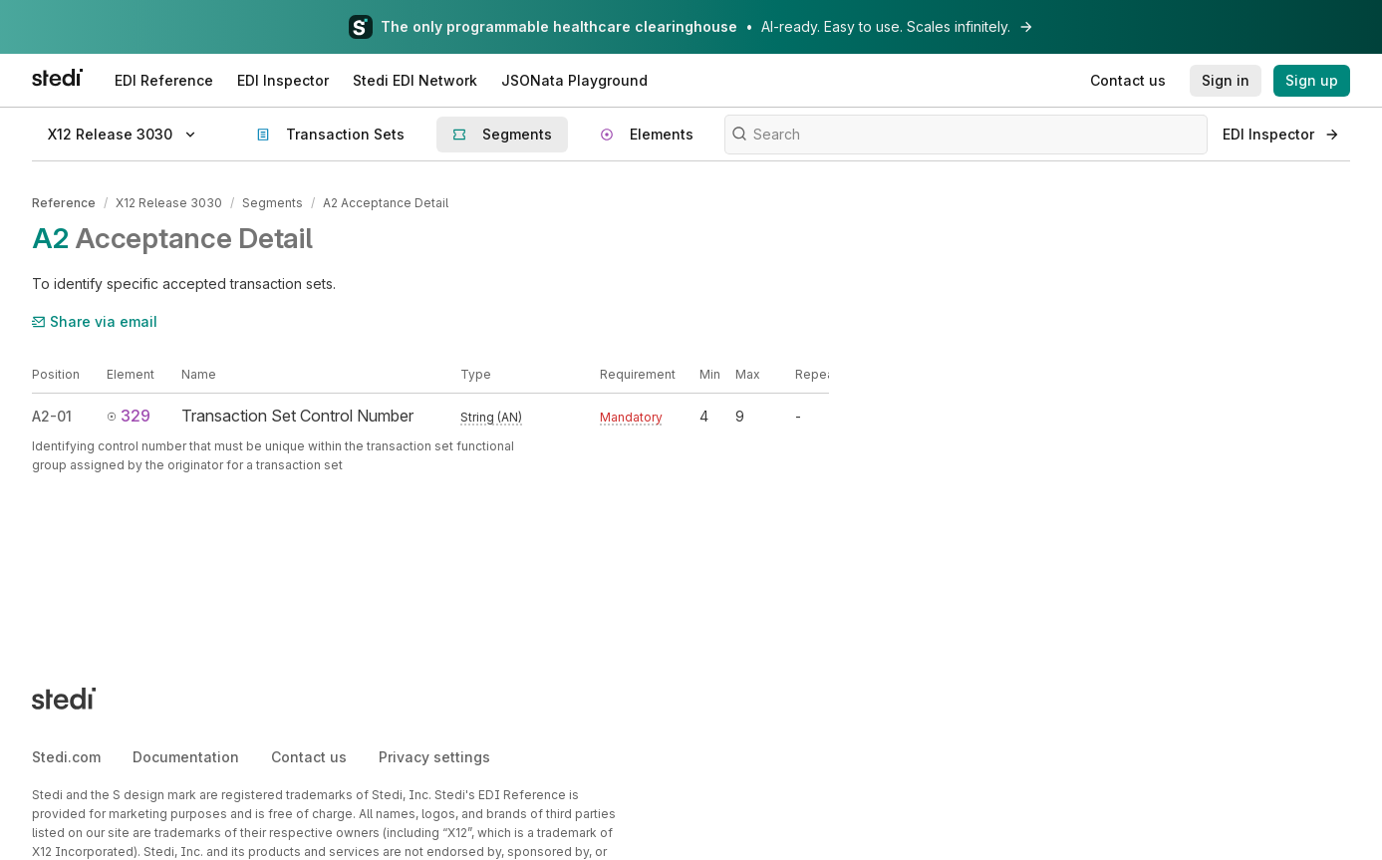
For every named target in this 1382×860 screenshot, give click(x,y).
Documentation (186, 756)
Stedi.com (66, 756)
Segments (272, 202)
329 (128, 416)
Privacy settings (434, 756)
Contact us (309, 756)
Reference (64, 202)
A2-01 (52, 416)
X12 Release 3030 (169, 202)
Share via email (94, 321)
